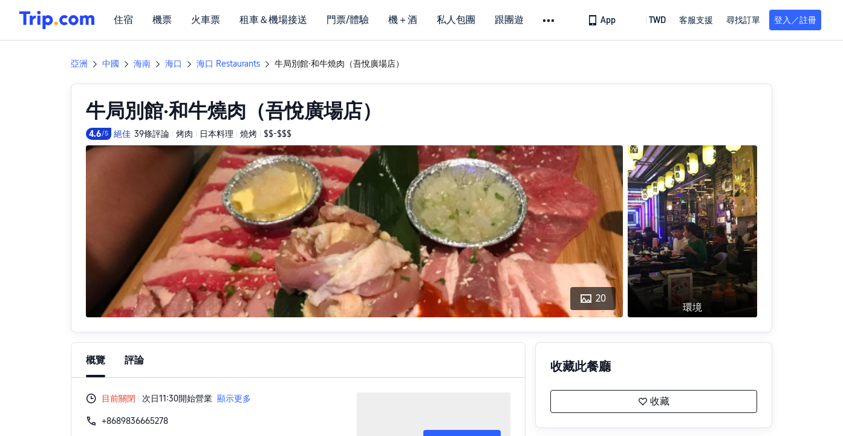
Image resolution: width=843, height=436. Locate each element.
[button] (549, 21)
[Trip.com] (56, 20)
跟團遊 (509, 20)
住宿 (123, 20)
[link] (602, 20)
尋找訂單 (743, 20)
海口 (173, 63)
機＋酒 (402, 20)
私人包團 (456, 20)
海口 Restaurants (228, 63)
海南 (142, 63)
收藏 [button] (653, 401)
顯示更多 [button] (234, 398)
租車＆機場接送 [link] (273, 20)
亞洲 (79, 63)
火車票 (205, 20)
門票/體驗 (348, 20)
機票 (162, 20)
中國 (110, 63)
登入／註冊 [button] (795, 20)
